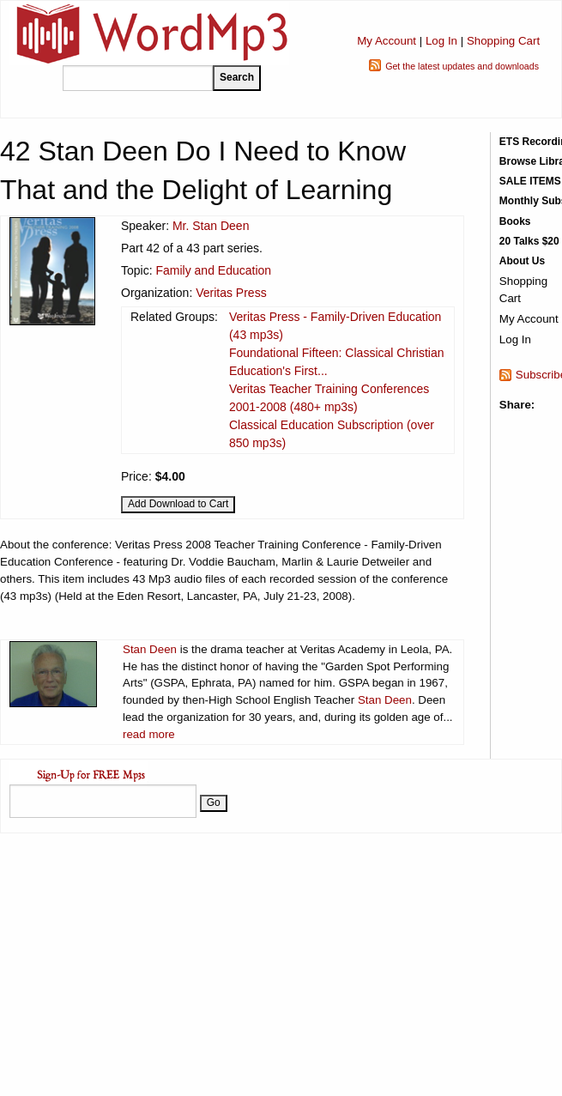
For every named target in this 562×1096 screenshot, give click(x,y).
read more (149, 734)
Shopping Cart (503, 40)
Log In (441, 40)
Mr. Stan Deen (211, 226)
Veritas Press (231, 293)
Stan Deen (150, 649)
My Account (386, 40)
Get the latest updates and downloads (462, 66)
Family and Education (213, 270)
